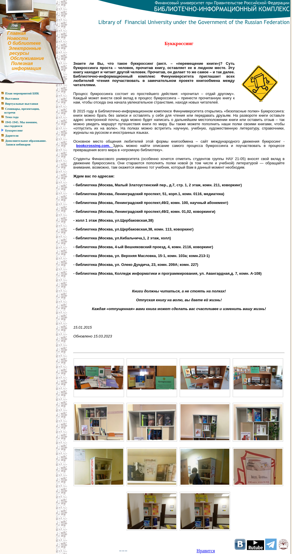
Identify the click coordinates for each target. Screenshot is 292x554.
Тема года (12, 117)
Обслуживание (27, 58)
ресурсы (19, 53)
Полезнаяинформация (20, 66)
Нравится (205, 550)
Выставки (12, 98)
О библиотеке (24, 43)
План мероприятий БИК (22, 93)
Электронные (25, 48)
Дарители (12, 135)
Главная (16, 33)
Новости (17, 38)
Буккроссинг (14, 130)
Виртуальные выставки (21, 103)
